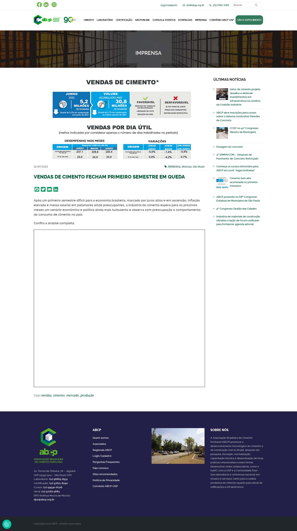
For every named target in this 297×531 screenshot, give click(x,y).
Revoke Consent (7, 524)
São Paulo (199, 166)
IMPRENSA (174, 166)
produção (87, 395)
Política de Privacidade (106, 480)
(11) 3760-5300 (221, 5)
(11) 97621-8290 (58, 483)
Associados (99, 443)
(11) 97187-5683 (50, 491)
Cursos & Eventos (164, 20)
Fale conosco (101, 468)
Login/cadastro (169, 5)
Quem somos (101, 437)
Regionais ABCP (102, 450)
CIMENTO (89, 20)
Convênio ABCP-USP (221, 20)
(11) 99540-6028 (52, 487)
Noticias (187, 166)
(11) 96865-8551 (58, 479)
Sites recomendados (105, 474)
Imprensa (201, 20)
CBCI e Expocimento (249, 20)
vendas (46, 395)
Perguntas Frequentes (106, 462)
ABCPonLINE (142, 20)
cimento (59, 395)
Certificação (124, 20)
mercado (72, 395)
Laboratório (105, 20)
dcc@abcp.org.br (195, 5)
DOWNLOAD (185, 20)
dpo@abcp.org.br (44, 499)
